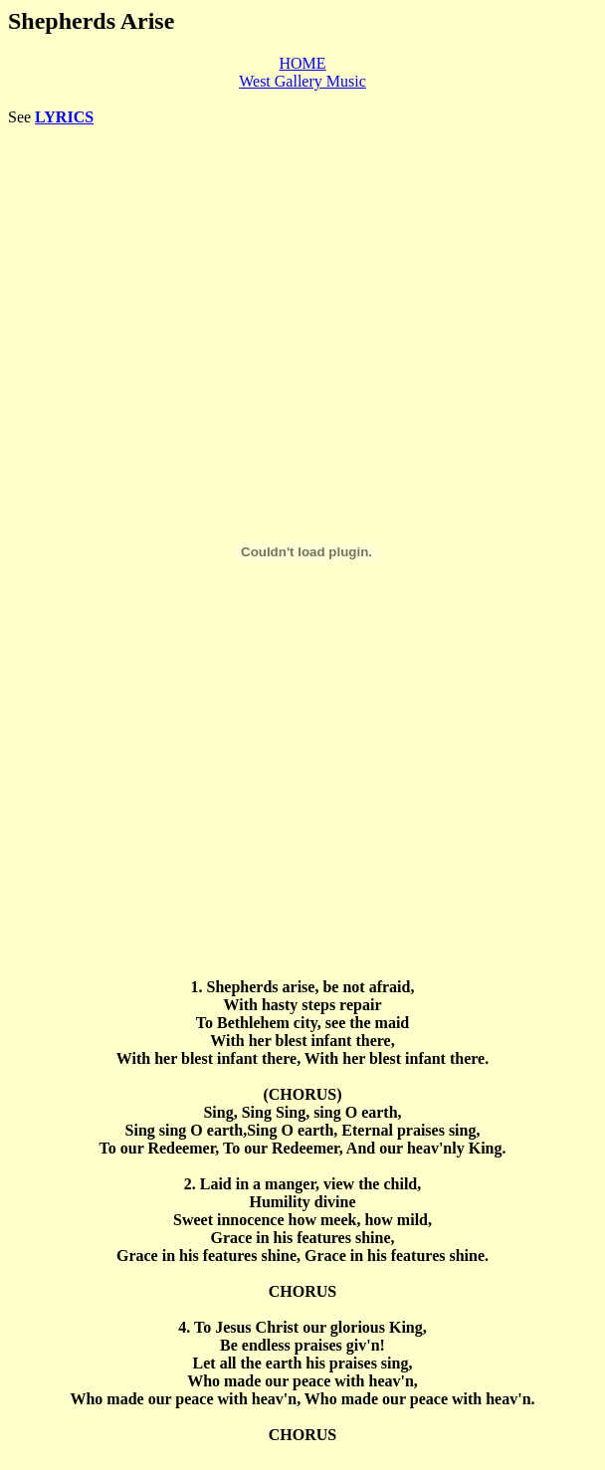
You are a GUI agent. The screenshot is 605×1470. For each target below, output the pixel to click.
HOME (302, 63)
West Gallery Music (302, 81)
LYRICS (64, 116)
